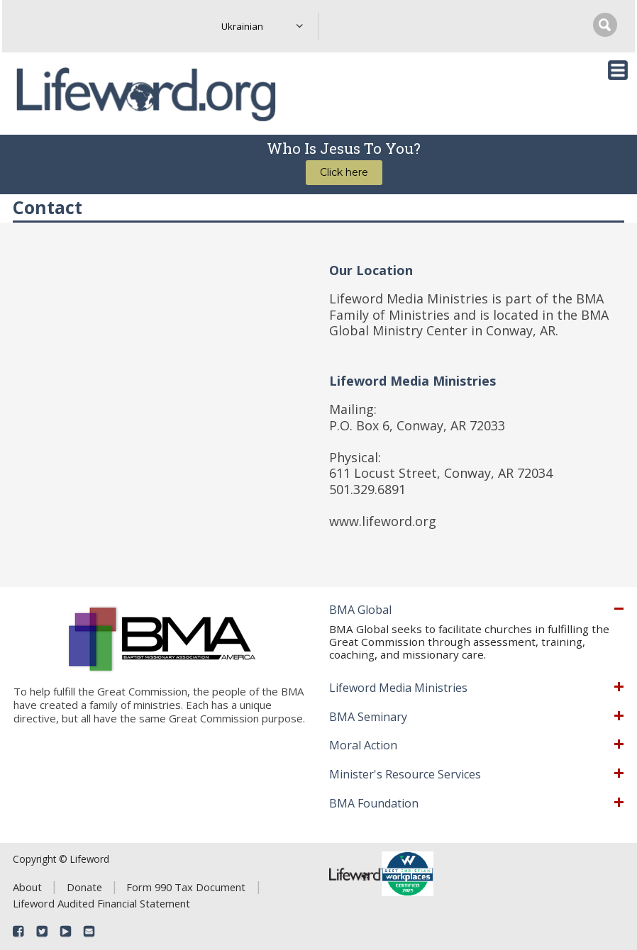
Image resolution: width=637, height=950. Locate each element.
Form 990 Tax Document (185, 887)
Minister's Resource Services (405, 775)
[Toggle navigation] (618, 70)
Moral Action (363, 745)
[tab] (476, 610)
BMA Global (360, 610)
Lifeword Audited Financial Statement (101, 903)
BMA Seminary (368, 717)
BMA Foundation (374, 804)
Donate (84, 887)
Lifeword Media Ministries (398, 688)
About (27, 887)
